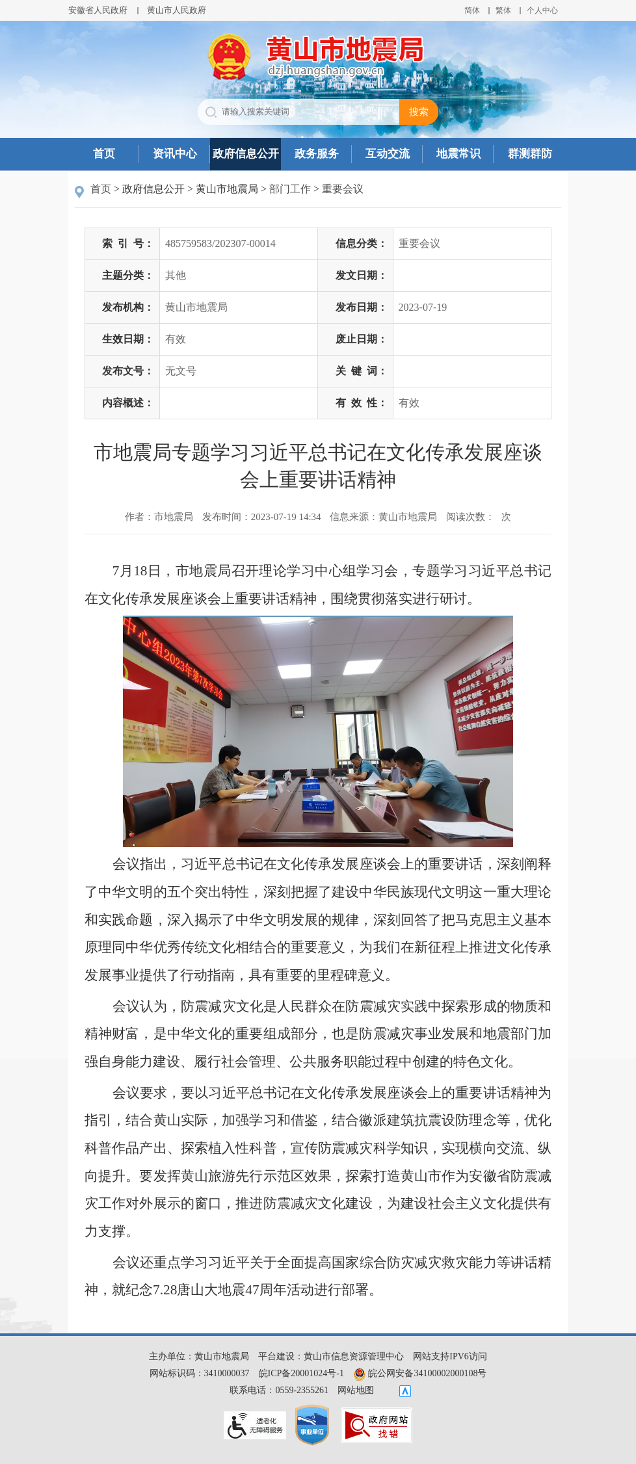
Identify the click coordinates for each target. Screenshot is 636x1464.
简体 (472, 10)
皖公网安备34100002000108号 (420, 1373)
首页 (104, 154)
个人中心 (542, 10)
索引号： (128, 243)
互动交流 (387, 154)
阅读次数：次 (478, 517)
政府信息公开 (246, 154)
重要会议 (343, 188)
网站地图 (356, 1390)
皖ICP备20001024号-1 (301, 1373)
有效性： (362, 402)
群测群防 (530, 154)
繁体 (503, 10)
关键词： (362, 370)
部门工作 (290, 188)
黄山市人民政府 (176, 10)
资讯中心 (175, 154)
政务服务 (317, 154)
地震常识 (458, 154)
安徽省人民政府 (97, 10)
